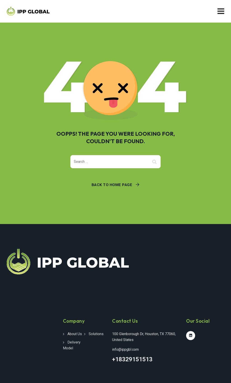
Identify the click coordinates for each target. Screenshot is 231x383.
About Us (74, 334)
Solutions (96, 334)
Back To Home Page (112, 184)
